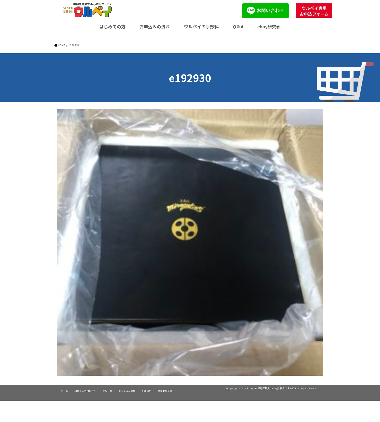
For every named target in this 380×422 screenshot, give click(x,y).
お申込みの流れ (154, 26)
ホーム (64, 390)
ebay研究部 (269, 26)
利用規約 (146, 390)
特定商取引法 (165, 390)
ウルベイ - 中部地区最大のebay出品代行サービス (270, 388)
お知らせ (107, 390)
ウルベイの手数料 (201, 26)
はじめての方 (112, 26)
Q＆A (238, 26)
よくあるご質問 (127, 390)
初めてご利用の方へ (85, 390)
